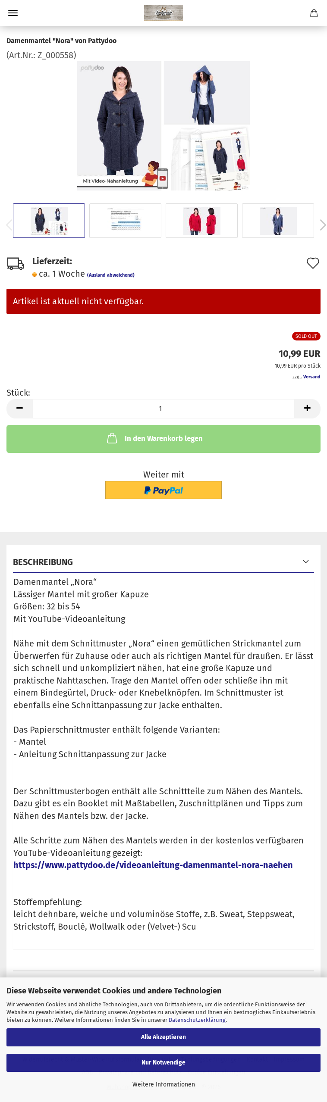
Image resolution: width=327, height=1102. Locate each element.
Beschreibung (43, 562)
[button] (19, 408)
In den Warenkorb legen (154, 438)
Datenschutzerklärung (197, 1020)
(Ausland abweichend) (111, 275)
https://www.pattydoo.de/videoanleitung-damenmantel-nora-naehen (153, 865)
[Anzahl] (163, 408)
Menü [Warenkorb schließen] (13, 12)
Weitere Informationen (163, 1084)
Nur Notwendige (163, 1062)
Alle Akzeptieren (163, 1037)
